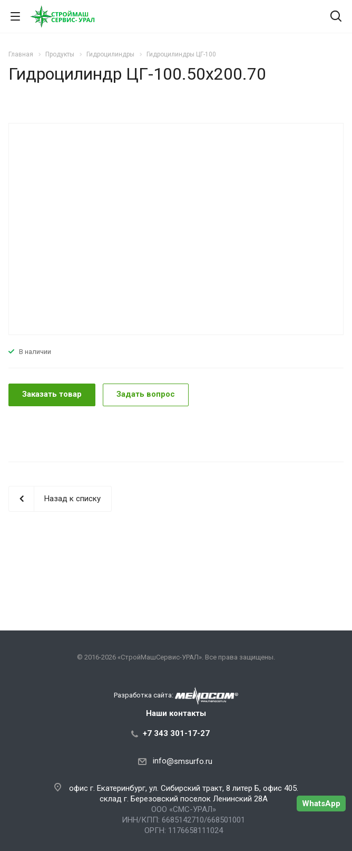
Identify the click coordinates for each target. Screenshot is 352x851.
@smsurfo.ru (189, 761)
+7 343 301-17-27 (176, 733)
